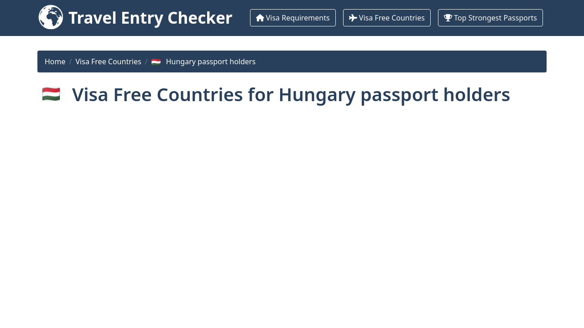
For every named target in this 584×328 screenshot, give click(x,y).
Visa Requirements (293, 18)
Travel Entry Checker (150, 17)
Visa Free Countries (387, 18)
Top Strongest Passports (490, 18)
